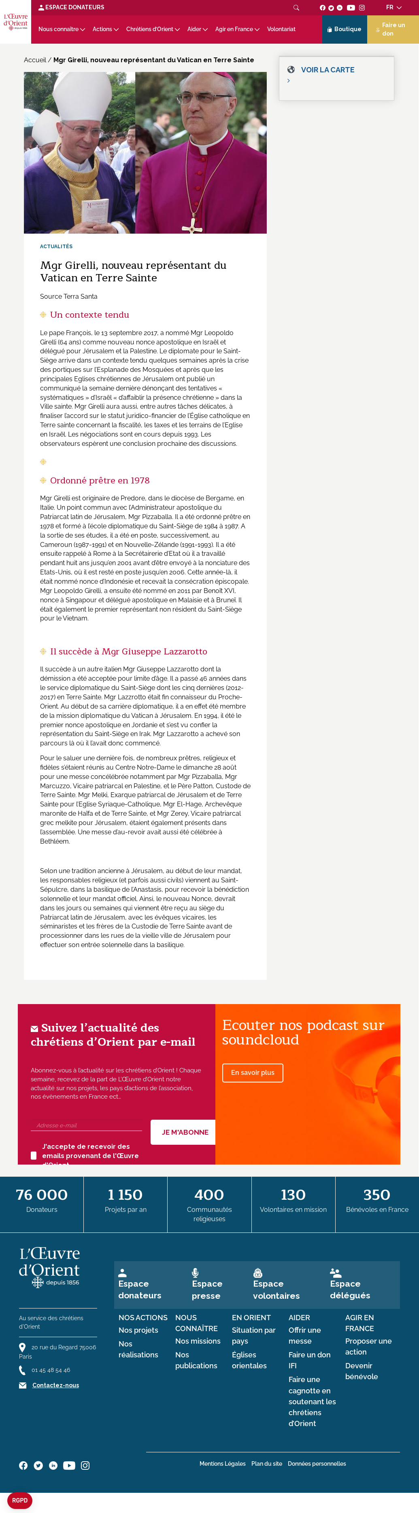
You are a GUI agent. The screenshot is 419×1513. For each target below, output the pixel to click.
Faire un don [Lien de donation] (391, 29)
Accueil (35, 60)
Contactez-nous (55, 1385)
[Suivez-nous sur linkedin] (340, 7)
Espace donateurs (140, 1289)
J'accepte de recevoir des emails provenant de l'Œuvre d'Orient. (85, 1156)
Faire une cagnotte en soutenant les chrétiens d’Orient (312, 1402)
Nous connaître (58, 29)
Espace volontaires (276, 1289)
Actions (102, 29)
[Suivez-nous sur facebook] (323, 7)
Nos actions (143, 1318)
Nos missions (198, 1341)
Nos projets (138, 1330)
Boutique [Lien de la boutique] (345, 29)
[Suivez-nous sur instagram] (362, 7)
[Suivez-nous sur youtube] (350, 7)
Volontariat (281, 29)
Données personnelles (317, 1463)
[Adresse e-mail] (86, 1125)
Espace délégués (350, 1289)
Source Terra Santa (69, 296)
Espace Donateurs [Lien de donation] (71, 7)
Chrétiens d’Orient (149, 29)
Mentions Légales (223, 1463)
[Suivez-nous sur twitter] (331, 7)
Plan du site (266, 1463)
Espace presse (207, 1289)
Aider (194, 29)
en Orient (251, 1318)
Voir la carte (328, 69)
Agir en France (234, 29)
